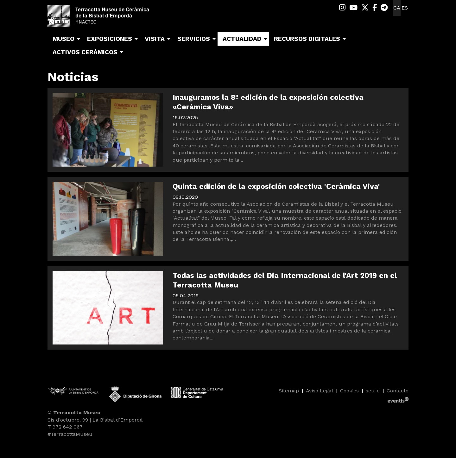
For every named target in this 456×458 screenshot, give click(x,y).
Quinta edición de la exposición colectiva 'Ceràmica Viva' (276, 186)
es (405, 8)
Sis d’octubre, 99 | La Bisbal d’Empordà (95, 420)
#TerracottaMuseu (70, 434)
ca (396, 8)
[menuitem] (342, 7)
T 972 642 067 (65, 427)
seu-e (373, 391)
